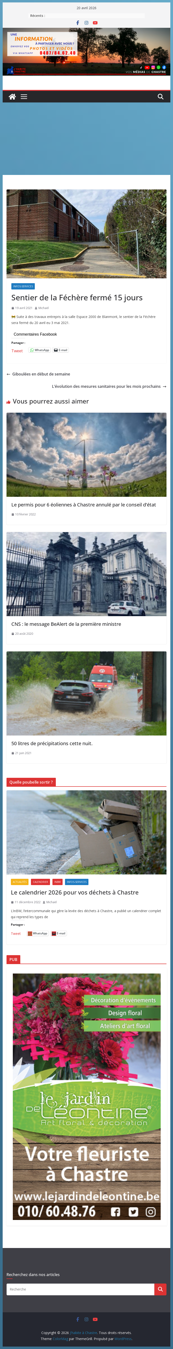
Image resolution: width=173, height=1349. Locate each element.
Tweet (17, 350)
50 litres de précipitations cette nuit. (52, 743)
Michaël (43, 308)
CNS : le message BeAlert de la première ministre (66, 624)
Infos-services (23, 286)
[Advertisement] (87, 139)
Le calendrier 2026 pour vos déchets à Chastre (75, 892)
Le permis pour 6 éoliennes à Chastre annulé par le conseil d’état (83, 504)
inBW (57, 882)
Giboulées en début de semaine (38, 374)
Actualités (20, 882)
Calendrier (40, 882)
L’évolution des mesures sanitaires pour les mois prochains (109, 386)
